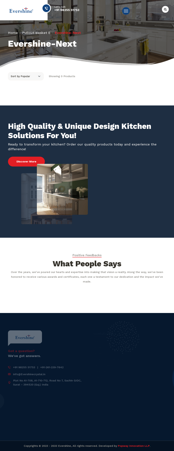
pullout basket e (36, 32)
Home (13, 32)
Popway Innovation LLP (134, 445)
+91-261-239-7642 (52, 368)
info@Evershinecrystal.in (29, 375)
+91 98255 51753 (66, 10)
